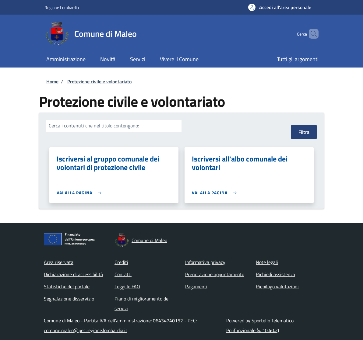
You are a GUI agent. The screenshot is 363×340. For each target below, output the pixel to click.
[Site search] (311, 33)
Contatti (123, 274)
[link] (80, 192)
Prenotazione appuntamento (214, 274)
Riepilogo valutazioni (277, 286)
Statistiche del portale (67, 286)
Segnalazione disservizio (69, 298)
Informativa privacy (205, 262)
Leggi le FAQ (127, 286)
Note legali (267, 262)
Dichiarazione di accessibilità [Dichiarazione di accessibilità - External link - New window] (73, 274)
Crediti (121, 262)
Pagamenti (196, 286)
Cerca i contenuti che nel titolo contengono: (94, 125)
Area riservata (58, 262)
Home (52, 81)
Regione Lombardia (61, 7)
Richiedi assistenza (275, 274)
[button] (280, 7)
